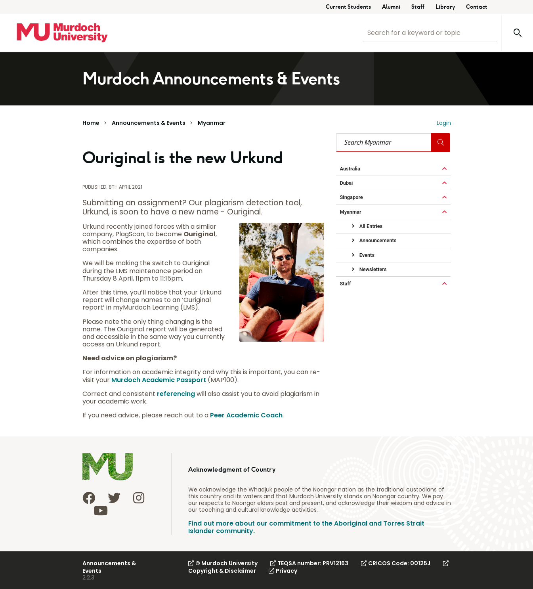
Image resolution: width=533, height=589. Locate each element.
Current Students (348, 7)
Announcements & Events (148, 123)
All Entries (370, 226)
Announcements (377, 240)
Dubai (346, 183)
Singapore (351, 197)
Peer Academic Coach (246, 415)
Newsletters (372, 269)
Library (445, 7)
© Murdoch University (223, 563)
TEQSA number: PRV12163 (309, 563)
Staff (417, 7)
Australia (350, 169)
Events (366, 255)
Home (90, 123)
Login (444, 123)
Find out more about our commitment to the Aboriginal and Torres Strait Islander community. (306, 527)
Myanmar (211, 123)
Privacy (283, 571)
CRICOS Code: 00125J (395, 563)
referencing (176, 393)
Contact (476, 7)
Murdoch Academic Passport (158, 379)
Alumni (391, 7)
